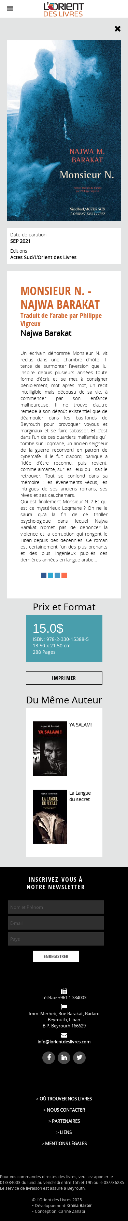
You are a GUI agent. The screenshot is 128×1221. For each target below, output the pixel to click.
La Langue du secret (80, 796)
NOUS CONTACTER (66, 1110)
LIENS (66, 1132)
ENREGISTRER (56, 956)
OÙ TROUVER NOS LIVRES (66, 1099)
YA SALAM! (80, 724)
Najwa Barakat (45, 333)
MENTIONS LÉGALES (66, 1144)
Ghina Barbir (79, 1205)
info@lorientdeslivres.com (64, 1042)
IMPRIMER (64, 678)
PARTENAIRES (66, 1121)
